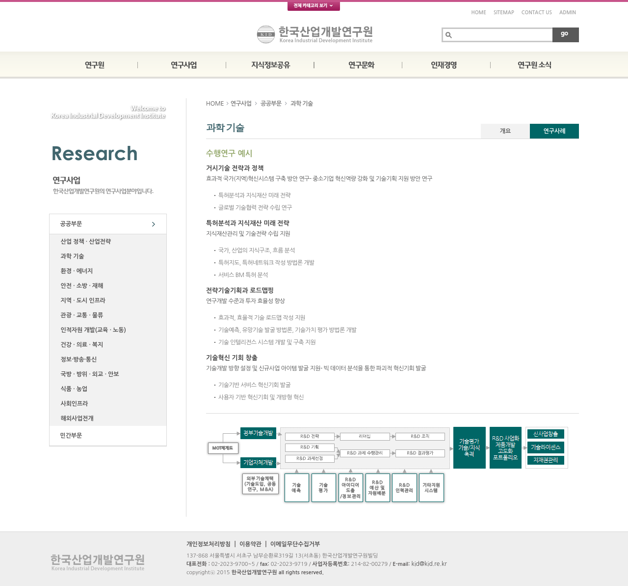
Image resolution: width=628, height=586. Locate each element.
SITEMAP (504, 12)
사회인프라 (72, 404)
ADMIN (567, 12)
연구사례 (554, 131)
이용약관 (250, 544)
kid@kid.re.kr (428, 564)
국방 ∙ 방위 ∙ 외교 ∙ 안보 (88, 374)
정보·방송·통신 (77, 360)
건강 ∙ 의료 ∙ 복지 (80, 345)
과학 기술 (70, 256)
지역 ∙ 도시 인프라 (81, 301)
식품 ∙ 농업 (72, 389)
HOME (478, 12)
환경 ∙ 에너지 (75, 271)
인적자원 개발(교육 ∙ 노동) (91, 330)
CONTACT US (537, 12)
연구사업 (241, 104)
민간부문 (69, 436)
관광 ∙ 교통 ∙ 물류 (80, 315)
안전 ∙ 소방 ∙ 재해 (80, 286)
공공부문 (69, 224)
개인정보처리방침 (208, 544)
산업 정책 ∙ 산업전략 (84, 242)
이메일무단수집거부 (295, 544)
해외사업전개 (75, 418)
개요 (505, 131)
